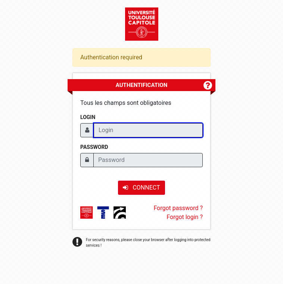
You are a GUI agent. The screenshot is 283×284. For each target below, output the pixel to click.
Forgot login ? (185, 217)
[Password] (148, 160)
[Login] (148, 130)
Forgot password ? (178, 208)
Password (94, 147)
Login (87, 117)
